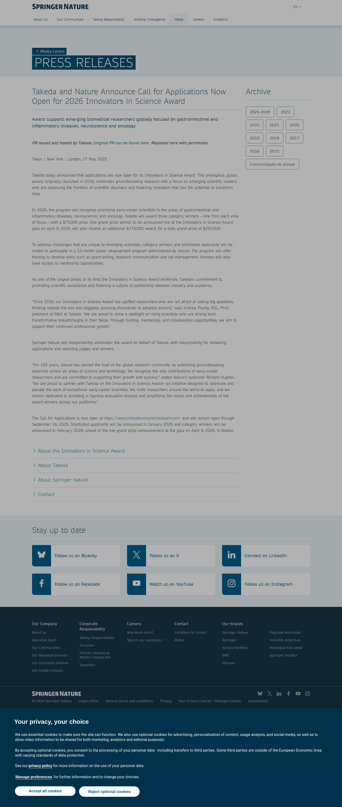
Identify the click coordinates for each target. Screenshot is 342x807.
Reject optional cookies (110, 792)
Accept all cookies (44, 792)
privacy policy (40, 767)
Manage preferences (33, 778)
